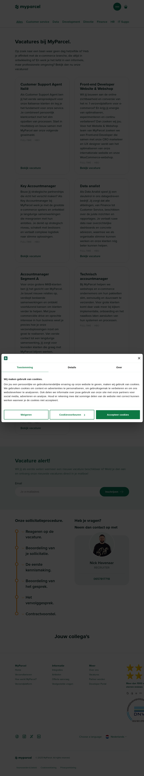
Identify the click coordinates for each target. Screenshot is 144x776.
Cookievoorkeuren (72, 414)
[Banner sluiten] (139, 358)
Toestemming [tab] (25, 367)
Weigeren (26, 414)
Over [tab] (119, 367)
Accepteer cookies (118, 414)
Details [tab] (72, 367)
